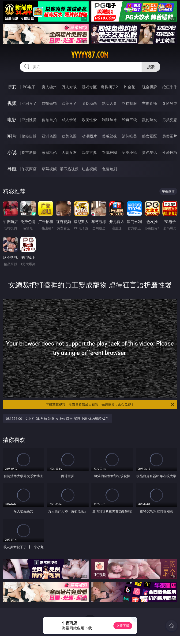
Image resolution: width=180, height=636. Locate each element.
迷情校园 (109, 152)
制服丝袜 (109, 119)
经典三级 (129, 119)
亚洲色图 (49, 136)
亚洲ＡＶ (29, 103)
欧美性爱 (89, 119)
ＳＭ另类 (169, 103)
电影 (12, 119)
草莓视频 (49, 168)
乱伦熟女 (149, 119)
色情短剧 (109, 168)
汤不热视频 (69, 168)
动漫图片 (89, 136)
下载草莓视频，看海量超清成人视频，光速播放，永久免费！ (110, 404)
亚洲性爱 (29, 119)
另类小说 (129, 152)
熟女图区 (149, 136)
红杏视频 (89, 168)
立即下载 (122, 625)
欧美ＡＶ (69, 103)
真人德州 (49, 86)
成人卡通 (69, 119)
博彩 (12, 87)
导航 (12, 169)
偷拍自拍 (49, 119)
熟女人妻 (109, 103)
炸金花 (129, 86)
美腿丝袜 (109, 136)
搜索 (151, 66)
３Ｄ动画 (89, 103)
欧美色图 (69, 136)
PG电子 (29, 86)
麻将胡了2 (109, 86)
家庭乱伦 (49, 152)
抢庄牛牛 (169, 86)
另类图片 (169, 136)
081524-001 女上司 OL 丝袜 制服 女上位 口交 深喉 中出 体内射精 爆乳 (57, 418)
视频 (12, 103)
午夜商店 (29, 168)
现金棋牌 (149, 86)
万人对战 (69, 86)
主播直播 (149, 103)
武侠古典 (89, 152)
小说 (12, 152)
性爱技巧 (169, 152)
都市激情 (29, 152)
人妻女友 (69, 152)
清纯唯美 (129, 136)
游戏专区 (89, 86)
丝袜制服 (129, 103)
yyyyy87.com (90, 55)
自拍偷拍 (49, 103)
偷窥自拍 (29, 136)
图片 (12, 136)
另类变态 (169, 119)
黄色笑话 (149, 152)
